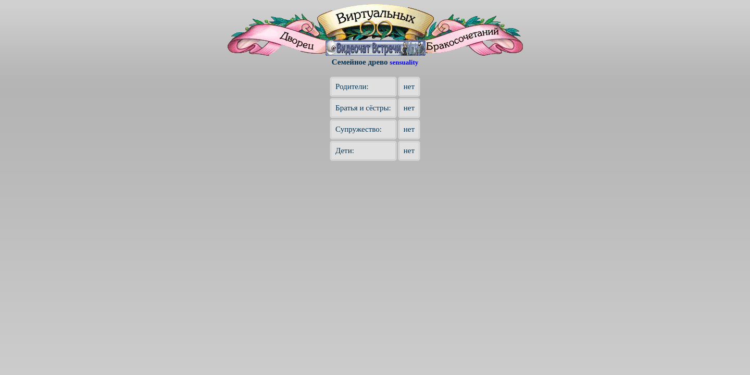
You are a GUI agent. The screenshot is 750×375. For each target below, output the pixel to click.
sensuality (404, 62)
